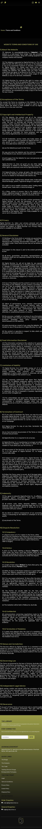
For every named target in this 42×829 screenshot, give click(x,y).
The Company (5, 763)
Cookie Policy (5, 788)
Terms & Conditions (7, 781)
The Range (4, 759)
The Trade (4, 766)
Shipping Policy (5, 792)
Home (3, 30)
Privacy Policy (5, 785)
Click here (4, 724)
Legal (3, 778)
